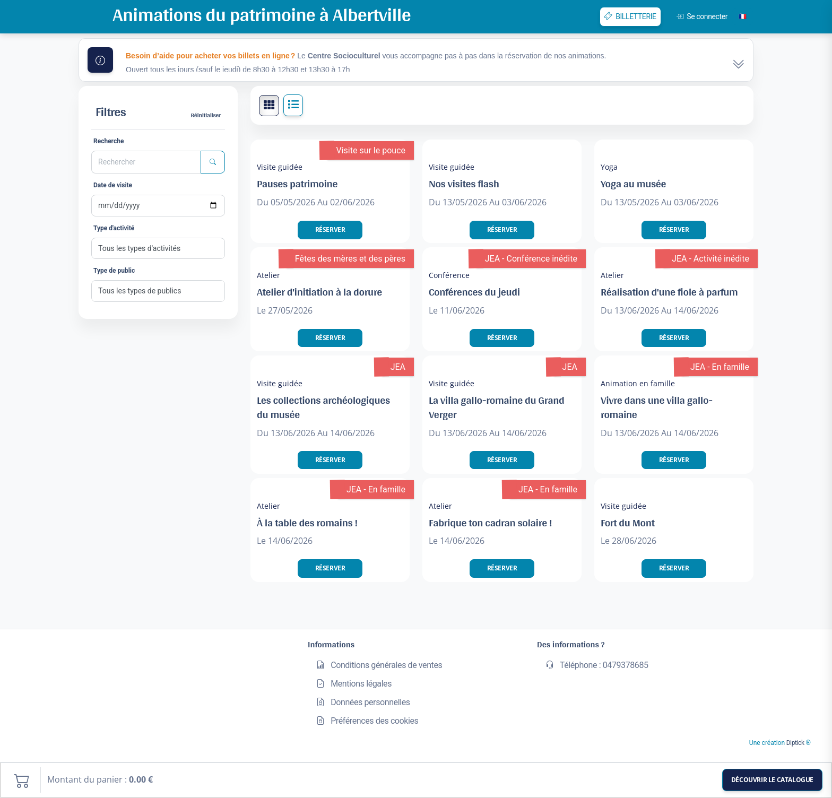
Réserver (330, 229)
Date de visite (112, 185)
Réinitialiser (205, 115)
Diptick (794, 743)
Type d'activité (113, 228)
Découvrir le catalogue (772, 779)
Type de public (114, 270)
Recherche (108, 141)
